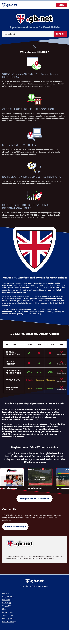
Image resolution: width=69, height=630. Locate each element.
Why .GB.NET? (8, 596)
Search (60, 34)
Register (5, 593)
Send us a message (15, 526)
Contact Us (7, 606)
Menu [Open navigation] (61, 5)
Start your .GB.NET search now (34, 498)
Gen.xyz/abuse (11, 559)
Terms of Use (7, 615)
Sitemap (5, 609)
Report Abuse (8, 622)
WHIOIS (5, 603)
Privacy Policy (8, 612)
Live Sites (6, 600)
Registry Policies (9, 618)
